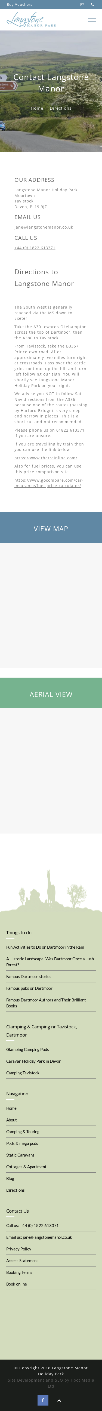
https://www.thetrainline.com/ (45, 457)
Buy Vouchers (19, 4)
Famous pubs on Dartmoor (29, 988)
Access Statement (22, 1260)
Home (37, 108)
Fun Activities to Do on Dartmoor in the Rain (45, 947)
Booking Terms (19, 1272)
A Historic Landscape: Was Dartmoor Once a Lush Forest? (50, 961)
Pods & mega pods (22, 1143)
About (11, 1119)
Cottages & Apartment (26, 1166)
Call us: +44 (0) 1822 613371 (32, 1225)
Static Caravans (20, 1154)
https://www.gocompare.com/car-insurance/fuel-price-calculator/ (49, 483)
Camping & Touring (23, 1131)
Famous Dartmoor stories (28, 976)
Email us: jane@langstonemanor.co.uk (39, 1237)
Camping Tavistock (23, 1072)
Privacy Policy (18, 1248)
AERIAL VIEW (51, 694)
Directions (15, 1190)
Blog (10, 1178)
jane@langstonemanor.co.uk (43, 227)
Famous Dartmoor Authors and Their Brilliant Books (46, 1002)
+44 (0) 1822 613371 (34, 247)
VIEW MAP (51, 528)
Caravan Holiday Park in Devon (33, 1061)
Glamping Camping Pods (27, 1049)
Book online (16, 1283)
